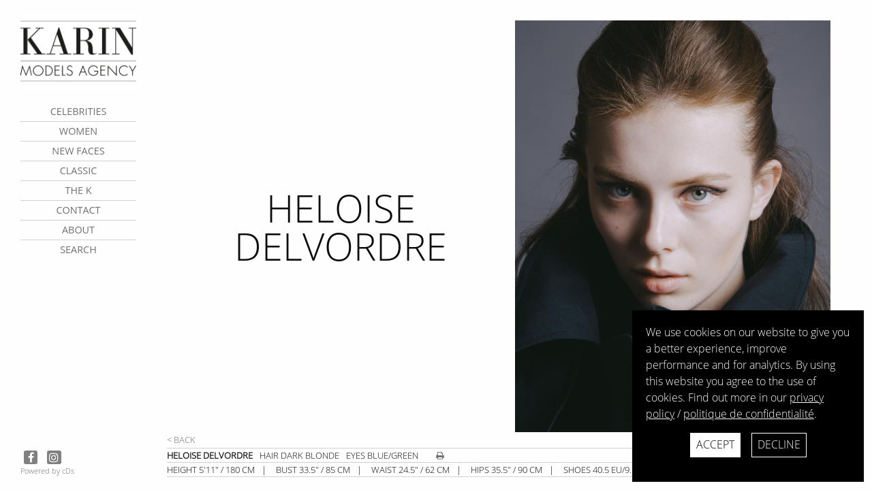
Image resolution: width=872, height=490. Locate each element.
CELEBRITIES (78, 111)
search (78, 249)
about (78, 229)
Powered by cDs (47, 471)
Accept (715, 444)
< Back (181, 440)
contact (78, 209)
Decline (779, 444)
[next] (688, 226)
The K (78, 190)
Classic (78, 170)
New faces (78, 150)
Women (78, 131)
